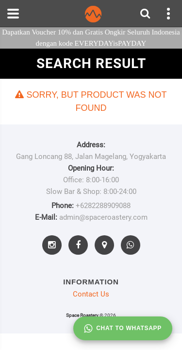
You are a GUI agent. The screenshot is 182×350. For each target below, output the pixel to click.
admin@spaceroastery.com (103, 217)
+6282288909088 (103, 205)
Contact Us (91, 294)
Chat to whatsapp (123, 328)
